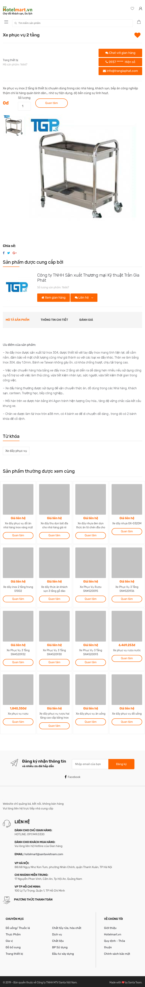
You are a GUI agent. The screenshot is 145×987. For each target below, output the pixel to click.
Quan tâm (51, 103)
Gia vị (9, 938)
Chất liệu (58, 938)
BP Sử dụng (60, 945)
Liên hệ (82, 297)
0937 (120, 62)
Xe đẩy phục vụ (16, 451)
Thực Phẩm (13, 932)
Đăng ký (121, 762)
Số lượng (24, 98)
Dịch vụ (57, 932)
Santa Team (135, 980)
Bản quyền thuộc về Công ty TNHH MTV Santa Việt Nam (45, 980)
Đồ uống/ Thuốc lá (18, 925)
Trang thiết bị (10, 60)
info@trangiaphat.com (120, 71)
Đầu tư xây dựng (63, 951)
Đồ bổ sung (13, 945)
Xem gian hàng (54, 297)
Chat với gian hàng (120, 53)
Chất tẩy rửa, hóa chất (66, 925)
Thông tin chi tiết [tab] (54, 320)
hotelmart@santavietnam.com (43, 852)
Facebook (72, 774)
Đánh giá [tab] (86, 320)
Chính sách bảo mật (117, 951)
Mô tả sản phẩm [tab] (17, 320)
